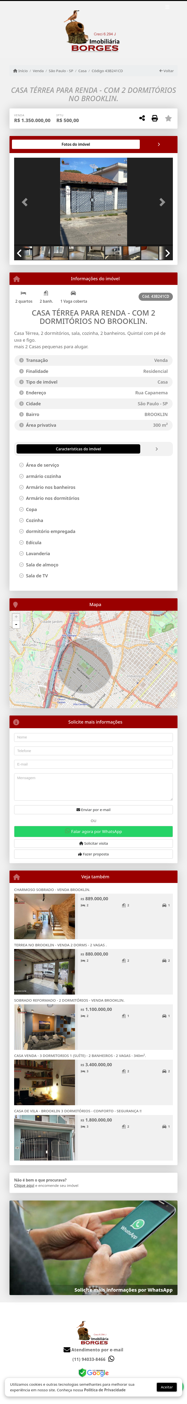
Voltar (166, 70)
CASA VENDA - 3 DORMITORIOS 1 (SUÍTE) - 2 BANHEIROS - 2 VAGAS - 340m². (80, 1055)
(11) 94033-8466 (89, 1359)
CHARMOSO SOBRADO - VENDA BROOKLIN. (52, 889)
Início (20, 70)
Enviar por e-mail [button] (93, 809)
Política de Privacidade (105, 1389)
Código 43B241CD (107, 70)
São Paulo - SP (61, 70)
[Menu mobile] (93, 29)
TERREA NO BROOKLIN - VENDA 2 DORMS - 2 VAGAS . (60, 944)
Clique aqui (24, 1185)
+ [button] (16, 617)
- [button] (16, 624)
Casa (82, 70)
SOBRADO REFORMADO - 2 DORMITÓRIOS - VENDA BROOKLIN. (69, 1000)
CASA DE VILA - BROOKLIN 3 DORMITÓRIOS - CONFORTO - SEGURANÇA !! (77, 1110)
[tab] (30, 144)
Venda (38, 70)
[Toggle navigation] (167, 7)
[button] (26, 202)
